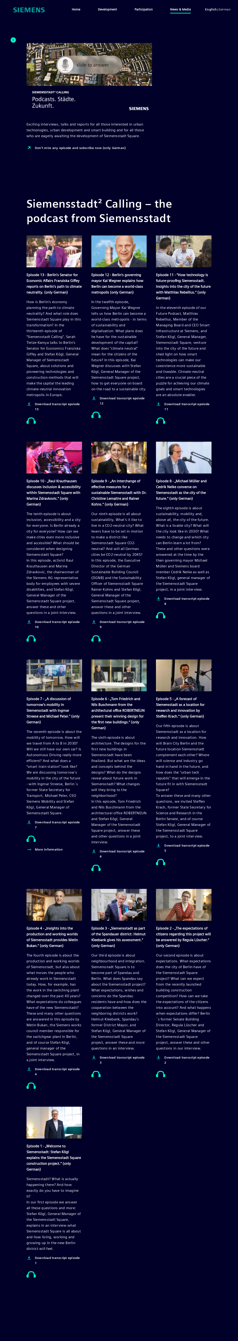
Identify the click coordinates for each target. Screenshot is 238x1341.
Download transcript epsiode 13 (53, 406)
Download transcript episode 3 (118, 1059)
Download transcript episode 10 (53, 624)
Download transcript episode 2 (182, 1059)
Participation (144, 9)
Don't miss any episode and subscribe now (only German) (76, 148)
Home (76, 9)
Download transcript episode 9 (118, 624)
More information (44, 849)
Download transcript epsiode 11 (182, 406)
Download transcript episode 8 (182, 601)
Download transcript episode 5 (182, 847)
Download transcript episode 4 (53, 1071)
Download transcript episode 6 (118, 853)
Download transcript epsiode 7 (53, 824)
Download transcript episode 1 (53, 1260)
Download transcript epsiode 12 (118, 400)
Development (107, 9)
